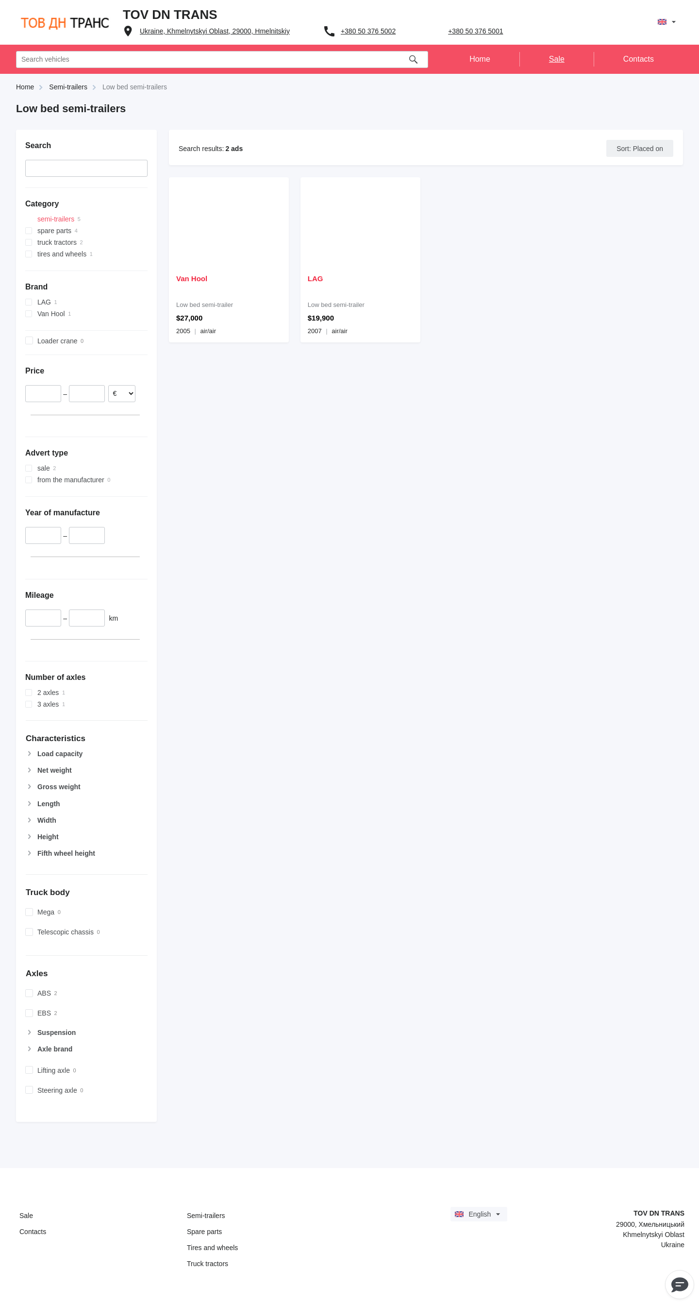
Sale (26, 1215)
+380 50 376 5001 (475, 31)
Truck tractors (207, 1264)
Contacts (32, 1232)
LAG (315, 278)
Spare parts (204, 1232)
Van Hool (191, 278)
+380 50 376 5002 (368, 31)
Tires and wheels (212, 1248)
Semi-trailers (206, 1215)
